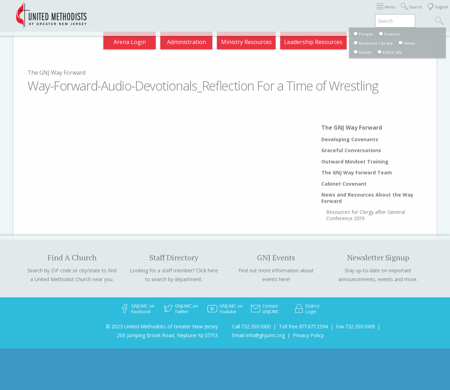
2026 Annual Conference (115, 12)
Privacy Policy (308, 335)
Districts (301, 12)
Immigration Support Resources (200, 12)
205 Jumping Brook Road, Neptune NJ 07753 (167, 335)
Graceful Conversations (351, 150)
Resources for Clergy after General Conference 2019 (365, 215)
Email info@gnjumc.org (258, 335)
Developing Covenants (349, 139)
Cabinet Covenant (344, 183)
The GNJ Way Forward (56, 72)
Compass (386, 44)
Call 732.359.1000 (251, 326)
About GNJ (266, 12)
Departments (339, 12)
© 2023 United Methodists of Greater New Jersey (162, 326)
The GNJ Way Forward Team (356, 172)
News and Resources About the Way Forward (367, 197)
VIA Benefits (383, 12)
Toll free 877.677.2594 (303, 326)
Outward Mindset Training (354, 161)
